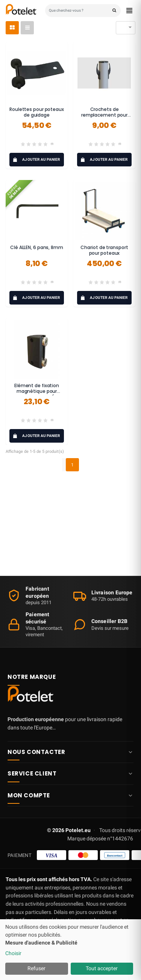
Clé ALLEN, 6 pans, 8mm (36, 247)
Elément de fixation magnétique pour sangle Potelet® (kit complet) (36, 394)
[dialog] (70, 949)
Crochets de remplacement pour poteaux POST (104, 115)
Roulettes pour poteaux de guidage (36, 112)
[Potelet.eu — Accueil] (32, 696)
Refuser (36, 968)
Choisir (13, 953)
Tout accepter (102, 968)
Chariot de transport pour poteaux (104, 250)
